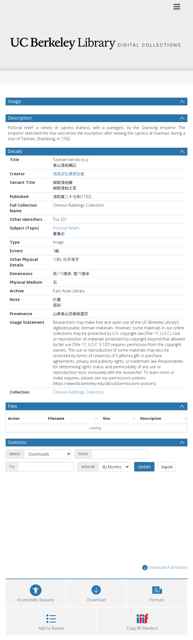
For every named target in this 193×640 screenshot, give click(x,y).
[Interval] (114, 466)
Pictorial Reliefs (66, 228)
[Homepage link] (96, 41)
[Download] (96, 592)
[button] (157, 592)
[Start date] (119, 454)
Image (14, 101)
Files (12, 406)
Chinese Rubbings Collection (78, 392)
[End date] (46, 466)
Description (20, 118)
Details (15, 151)
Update (144, 466)
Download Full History (164, 567)
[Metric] (47, 454)
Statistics (17, 442)
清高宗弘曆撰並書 (68, 173)
